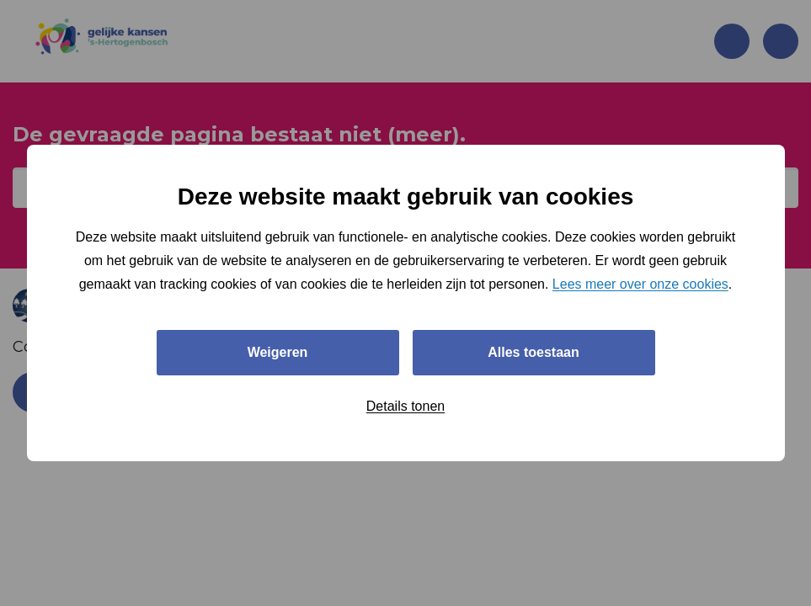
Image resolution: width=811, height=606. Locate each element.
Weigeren (278, 352)
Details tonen (405, 406)
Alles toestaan (533, 352)
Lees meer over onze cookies (640, 284)
